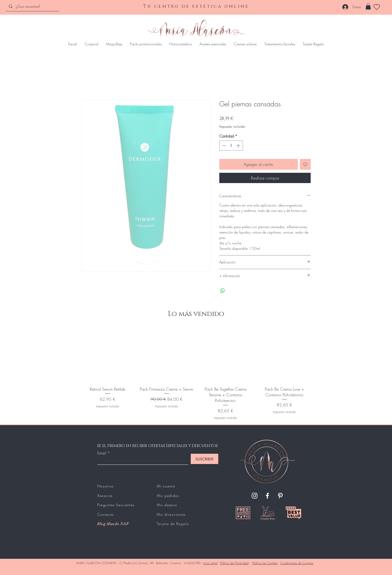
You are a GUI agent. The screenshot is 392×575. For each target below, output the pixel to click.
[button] (368, 6)
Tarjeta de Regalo (173, 523)
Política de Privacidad (234, 563)
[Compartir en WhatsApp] (223, 291)
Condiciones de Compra (296, 563)
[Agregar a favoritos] (305, 164)
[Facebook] (267, 496)
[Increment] (238, 145)
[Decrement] (223, 145)
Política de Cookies (265, 563)
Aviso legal (210, 563)
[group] (196, 374)
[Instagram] (254, 496)
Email (101, 453)
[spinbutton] (231, 145)
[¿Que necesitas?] (31, 6)
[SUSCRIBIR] (204, 459)
